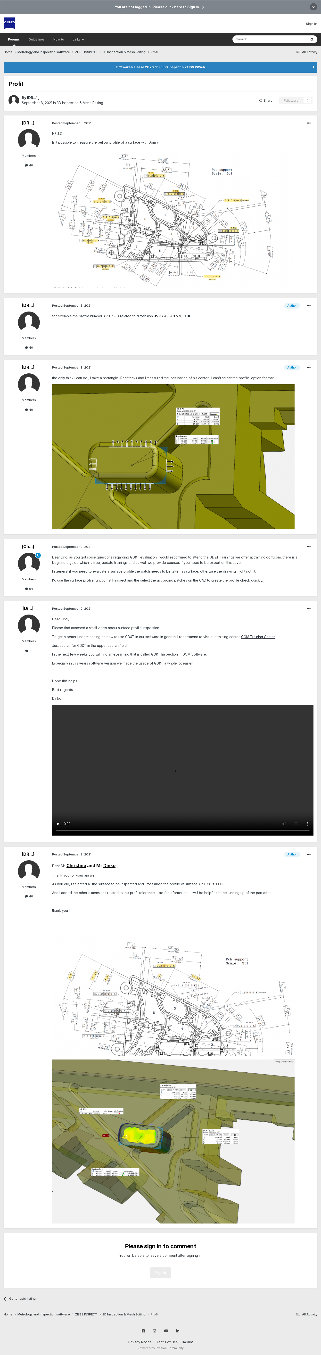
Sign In (311, 23)
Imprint (187, 1342)
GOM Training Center (258, 637)
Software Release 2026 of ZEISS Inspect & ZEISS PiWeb (160, 67)
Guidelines (37, 39)
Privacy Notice (140, 1342)
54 (29, 589)
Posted (71, 123)
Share (265, 100)
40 (29, 165)
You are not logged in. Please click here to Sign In (157, 7)
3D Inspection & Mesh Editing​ (80, 103)
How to (58, 39)
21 (29, 651)
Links (79, 39)
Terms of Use (167, 1342)
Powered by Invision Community (161, 1348)
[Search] (257, 39)
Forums (14, 41)
